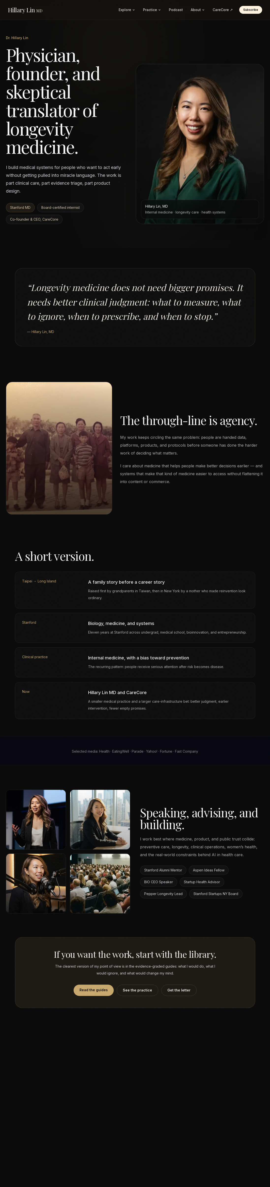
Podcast (176, 10)
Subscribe (250, 10)
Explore (127, 10)
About (198, 10)
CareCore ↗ (223, 10)
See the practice (137, 992)
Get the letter (179, 992)
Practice (152, 10)
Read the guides (93, 992)
